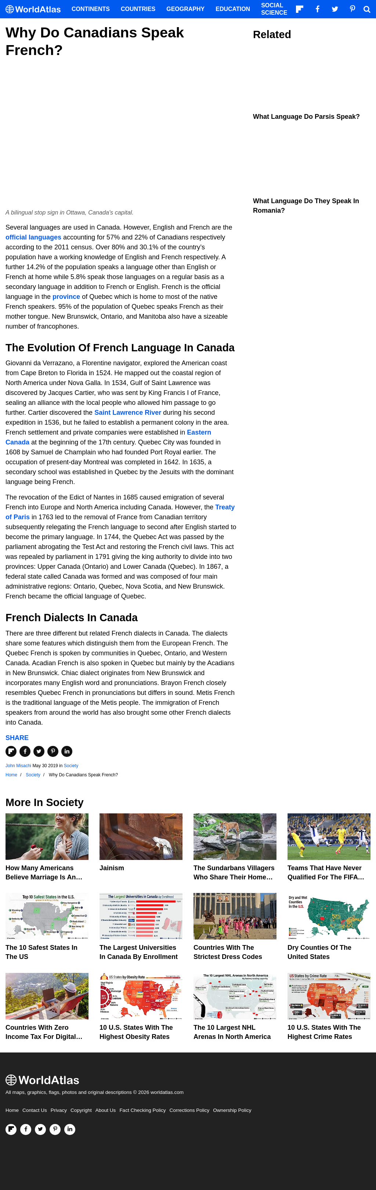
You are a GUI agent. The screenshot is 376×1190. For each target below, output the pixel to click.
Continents (91, 9)
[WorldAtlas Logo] (36, 9)
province (66, 296)
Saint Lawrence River (127, 412)
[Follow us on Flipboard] (11, 1129)
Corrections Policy (189, 1110)
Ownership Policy (232, 1110)
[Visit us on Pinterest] (55, 1129)
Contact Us (34, 1110)
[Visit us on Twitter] (40, 1129)
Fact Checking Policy (142, 1110)
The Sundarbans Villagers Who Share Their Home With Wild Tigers (234, 877)
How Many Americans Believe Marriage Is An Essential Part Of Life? (41, 877)
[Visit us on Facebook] (25, 1129)
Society (71, 765)
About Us (105, 1110)
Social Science (274, 9)
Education (233, 9)
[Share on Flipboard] (11, 751)
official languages (33, 237)
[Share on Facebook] (24, 751)
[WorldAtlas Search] (366, 9)
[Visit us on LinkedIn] (69, 1129)
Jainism (112, 868)
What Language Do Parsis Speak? (306, 116)
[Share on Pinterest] (52, 751)
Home (12, 1110)
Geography (185, 9)
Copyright (81, 1110)
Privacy (59, 1110)
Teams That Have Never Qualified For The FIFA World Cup (325, 877)
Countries (138, 9)
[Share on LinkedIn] (66, 751)
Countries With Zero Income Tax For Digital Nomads (41, 1037)
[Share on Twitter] (38, 751)
